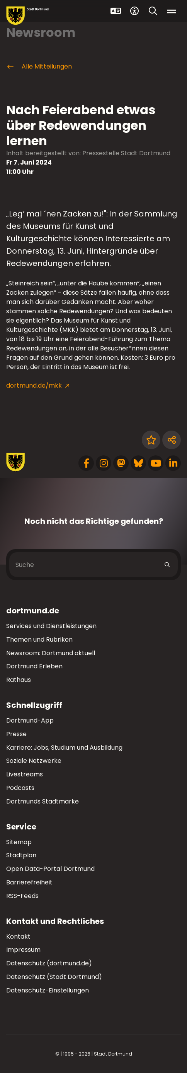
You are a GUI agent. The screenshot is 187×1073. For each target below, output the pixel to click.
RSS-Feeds (22, 895)
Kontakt (18, 936)
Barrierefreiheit (29, 882)
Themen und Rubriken (39, 639)
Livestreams (24, 774)
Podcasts (20, 787)
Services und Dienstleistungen (51, 625)
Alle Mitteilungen (39, 66)
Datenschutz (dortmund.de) (49, 963)
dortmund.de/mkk (34, 385)
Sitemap (19, 842)
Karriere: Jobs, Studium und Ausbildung (64, 747)
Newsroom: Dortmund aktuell (50, 653)
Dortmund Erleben (34, 666)
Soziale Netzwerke (33, 760)
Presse (16, 734)
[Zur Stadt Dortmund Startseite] (27, 15)
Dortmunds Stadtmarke (42, 801)
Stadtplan (21, 855)
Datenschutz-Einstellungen (47, 990)
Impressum (23, 949)
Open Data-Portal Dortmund (50, 868)
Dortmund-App (30, 720)
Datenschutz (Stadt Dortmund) (54, 976)
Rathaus (18, 679)
